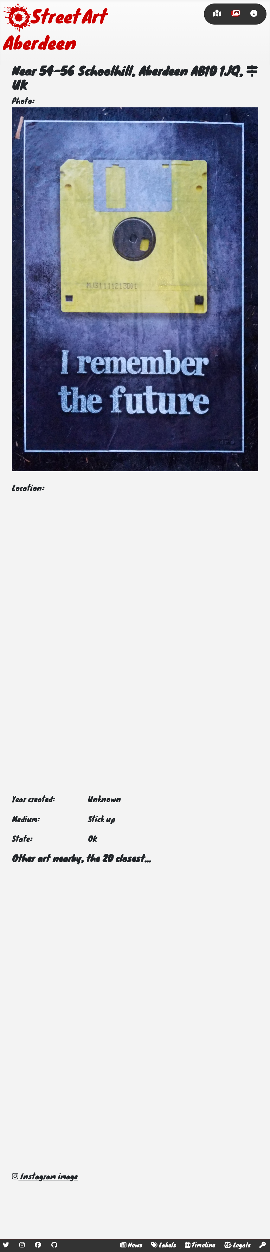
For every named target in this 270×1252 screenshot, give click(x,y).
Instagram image (45, 1177)
